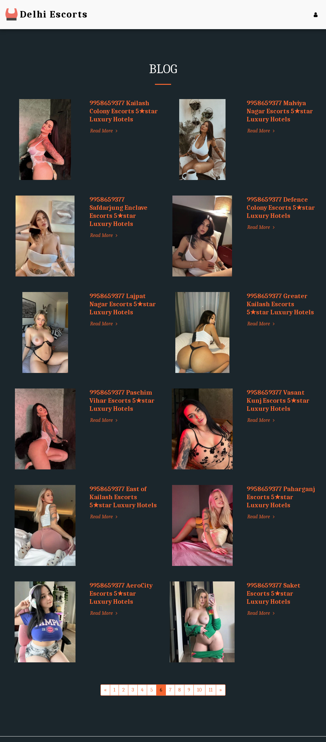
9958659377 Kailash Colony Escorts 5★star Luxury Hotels (123, 111)
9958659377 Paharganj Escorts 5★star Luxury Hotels (281, 497)
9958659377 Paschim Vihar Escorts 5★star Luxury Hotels (122, 400)
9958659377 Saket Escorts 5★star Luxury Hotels (273, 593)
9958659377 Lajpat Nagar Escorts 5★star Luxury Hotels (122, 304)
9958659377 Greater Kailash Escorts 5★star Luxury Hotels (280, 304)
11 (211, 690)
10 (199, 690)
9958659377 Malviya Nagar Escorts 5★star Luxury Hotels (280, 111)
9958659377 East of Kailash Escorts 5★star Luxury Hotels (123, 497)
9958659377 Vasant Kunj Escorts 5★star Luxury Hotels (278, 400)
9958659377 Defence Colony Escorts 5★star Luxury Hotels (281, 207)
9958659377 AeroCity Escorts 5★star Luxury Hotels (121, 593)
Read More (104, 131)
